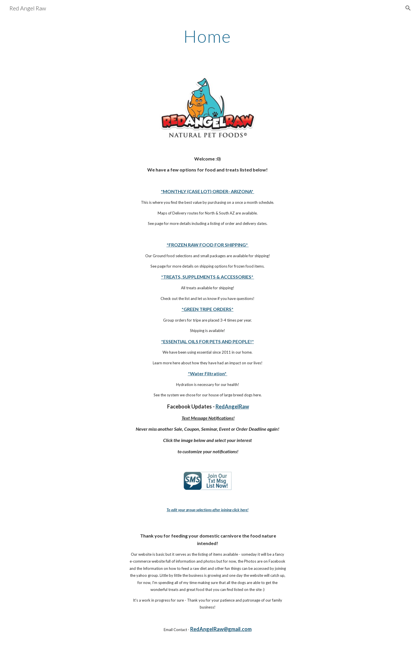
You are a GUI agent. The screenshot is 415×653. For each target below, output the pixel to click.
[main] (207, 36)
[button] (408, 8)
